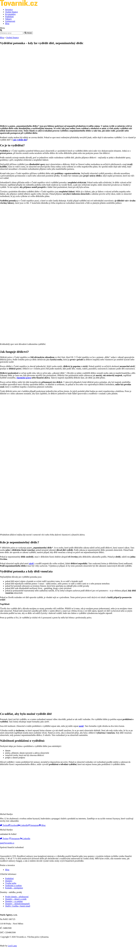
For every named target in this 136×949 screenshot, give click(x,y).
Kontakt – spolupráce (14, 888)
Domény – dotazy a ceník (16, 899)
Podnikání (9, 16)
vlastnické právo (24, 378)
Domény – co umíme (14, 901)
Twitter (4, 825)
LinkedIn (23, 825)
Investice (9, 9)
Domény (8, 881)
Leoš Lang (12, 946)
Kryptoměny (10, 14)
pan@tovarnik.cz (7, 843)
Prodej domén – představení (16, 897)
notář (81, 726)
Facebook (13, 825)
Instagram (33, 825)
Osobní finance (11, 12)
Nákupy (8, 19)
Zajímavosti (10, 21)
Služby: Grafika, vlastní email (17, 906)
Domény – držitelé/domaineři (17, 904)
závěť (31, 563)
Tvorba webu (10, 883)
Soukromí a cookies (13, 885)
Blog (7, 23)
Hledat (28, 33)
